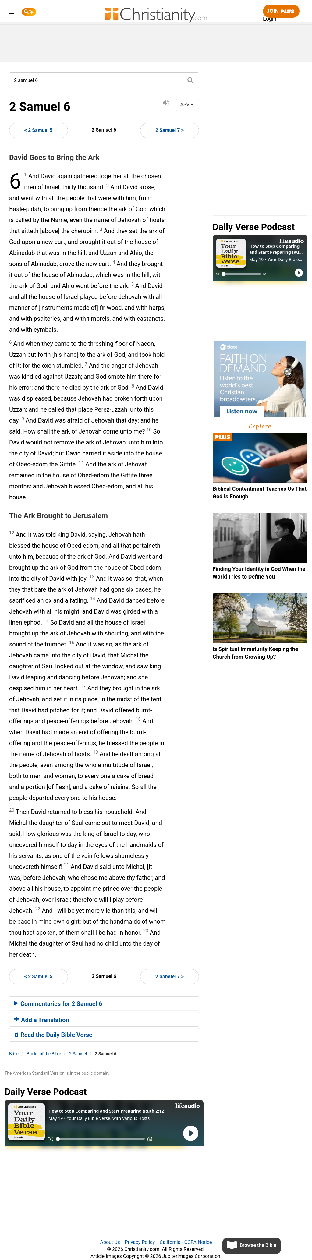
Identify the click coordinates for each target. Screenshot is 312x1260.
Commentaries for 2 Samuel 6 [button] (58, 1003)
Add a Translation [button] (41, 1020)
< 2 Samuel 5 (38, 130)
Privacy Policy (140, 1242)
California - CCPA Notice (186, 1242)
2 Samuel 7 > (169, 130)
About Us (110, 1242)
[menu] (11, 13)
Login (269, 19)
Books (44, 1053)
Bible (14, 1053)
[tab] (104, 1003)
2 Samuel (78, 1053)
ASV (186, 105)
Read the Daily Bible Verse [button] (53, 1035)
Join (281, 11)
